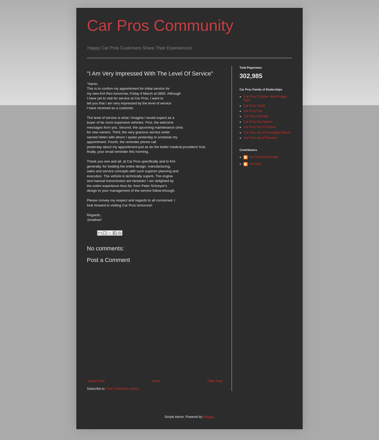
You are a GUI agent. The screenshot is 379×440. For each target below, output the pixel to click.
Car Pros (255, 164)
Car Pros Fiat (252, 111)
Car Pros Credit (254, 106)
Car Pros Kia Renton (257, 122)
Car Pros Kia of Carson (259, 127)
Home (156, 381)
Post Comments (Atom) (122, 389)
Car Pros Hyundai (255, 116)
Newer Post (96, 381)
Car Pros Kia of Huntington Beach (267, 132)
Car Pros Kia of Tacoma (260, 138)
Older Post (214, 381)
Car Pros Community (160, 25)
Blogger (208, 417)
